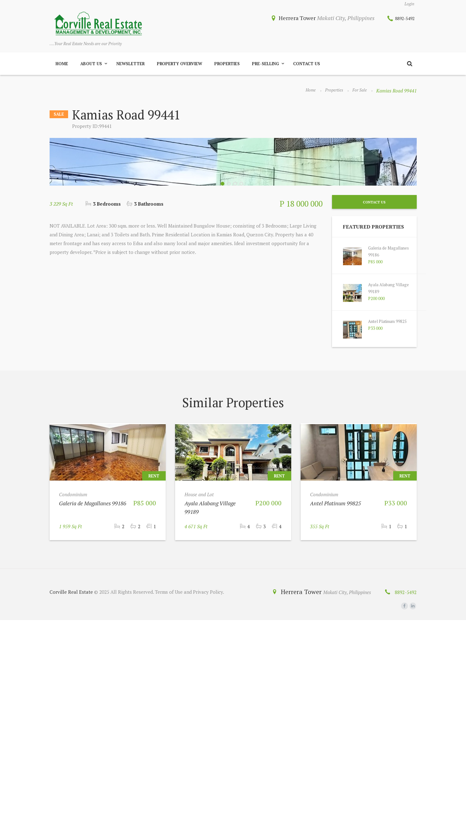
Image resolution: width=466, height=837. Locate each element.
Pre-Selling (265, 66)
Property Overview (179, 66)
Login (408, 4)
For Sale (358, 93)
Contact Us (306, 66)
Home (62, 66)
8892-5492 (401, 19)
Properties (227, 66)
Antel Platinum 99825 (391, 538)
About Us (91, 66)
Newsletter (130, 66)
